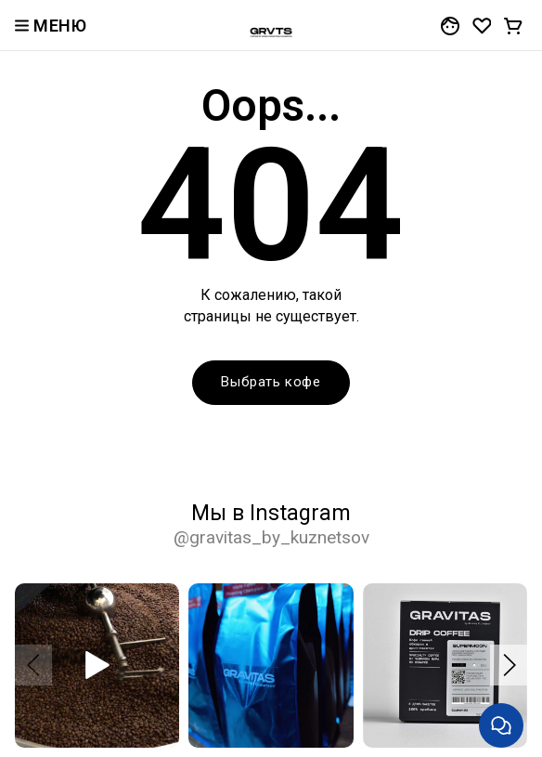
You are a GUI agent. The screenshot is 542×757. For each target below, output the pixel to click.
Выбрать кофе (270, 381)
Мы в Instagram (271, 524)
